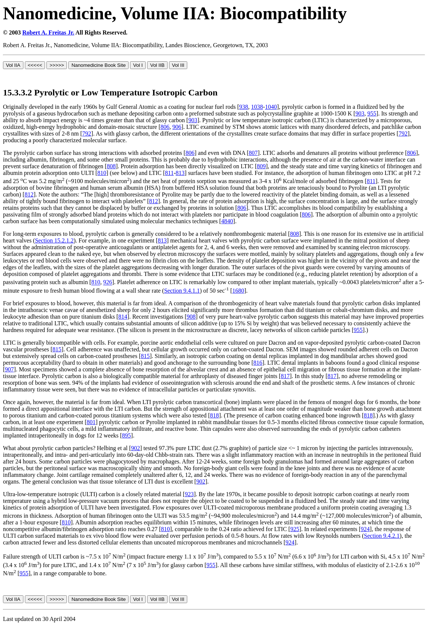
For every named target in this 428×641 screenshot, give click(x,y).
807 (253, 153)
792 (86, 133)
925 (294, 529)
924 (365, 529)
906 (176, 127)
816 (257, 362)
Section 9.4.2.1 (382, 536)
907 (9, 369)
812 (29, 194)
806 (164, 127)
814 (123, 316)
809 (261, 166)
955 (371, 113)
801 (91, 422)
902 (135, 448)
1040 (271, 107)
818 (214, 415)
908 (191, 316)
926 (107, 282)
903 (360, 113)
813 (180, 173)
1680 (238, 290)
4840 (227, 221)
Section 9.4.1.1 (182, 290)
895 (126, 435)
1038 (257, 107)
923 (189, 494)
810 (101, 173)
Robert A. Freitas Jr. (48, 32)
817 (285, 376)
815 (56, 349)
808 (111, 166)
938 (243, 107)
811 (169, 173)
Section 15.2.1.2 (54, 240)
